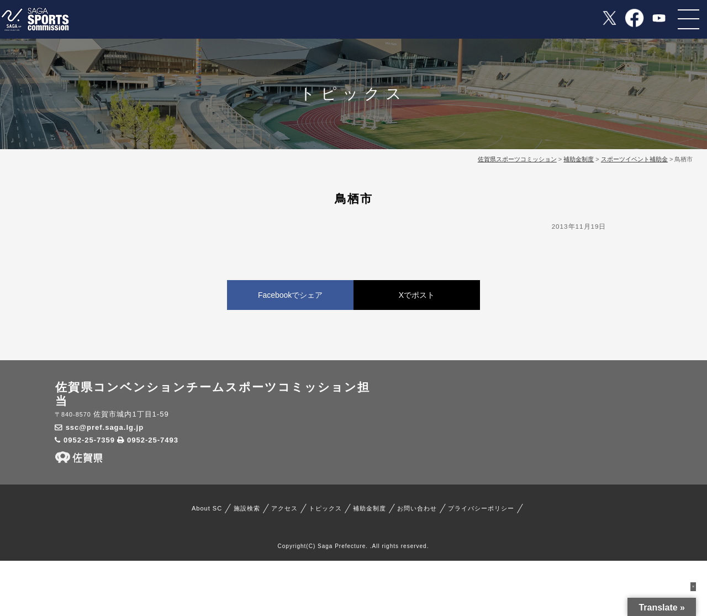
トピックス (325, 508)
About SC (207, 508)
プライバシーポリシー (481, 508)
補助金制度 (369, 508)
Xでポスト (417, 295)
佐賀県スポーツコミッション (517, 159)
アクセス (284, 508)
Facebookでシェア (290, 295)
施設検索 (247, 508)
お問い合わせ (417, 508)
